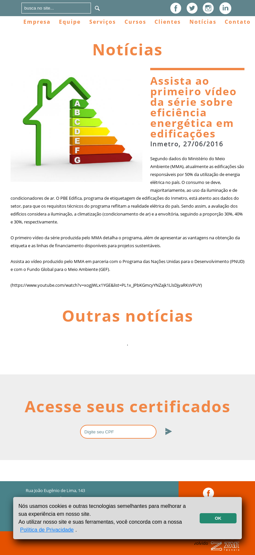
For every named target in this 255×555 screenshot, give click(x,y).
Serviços (102, 21)
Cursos (135, 21)
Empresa (37, 21)
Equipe (70, 21)
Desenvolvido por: (216, 547)
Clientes (168, 21)
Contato (238, 21)
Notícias (202, 21)
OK (218, 518)
